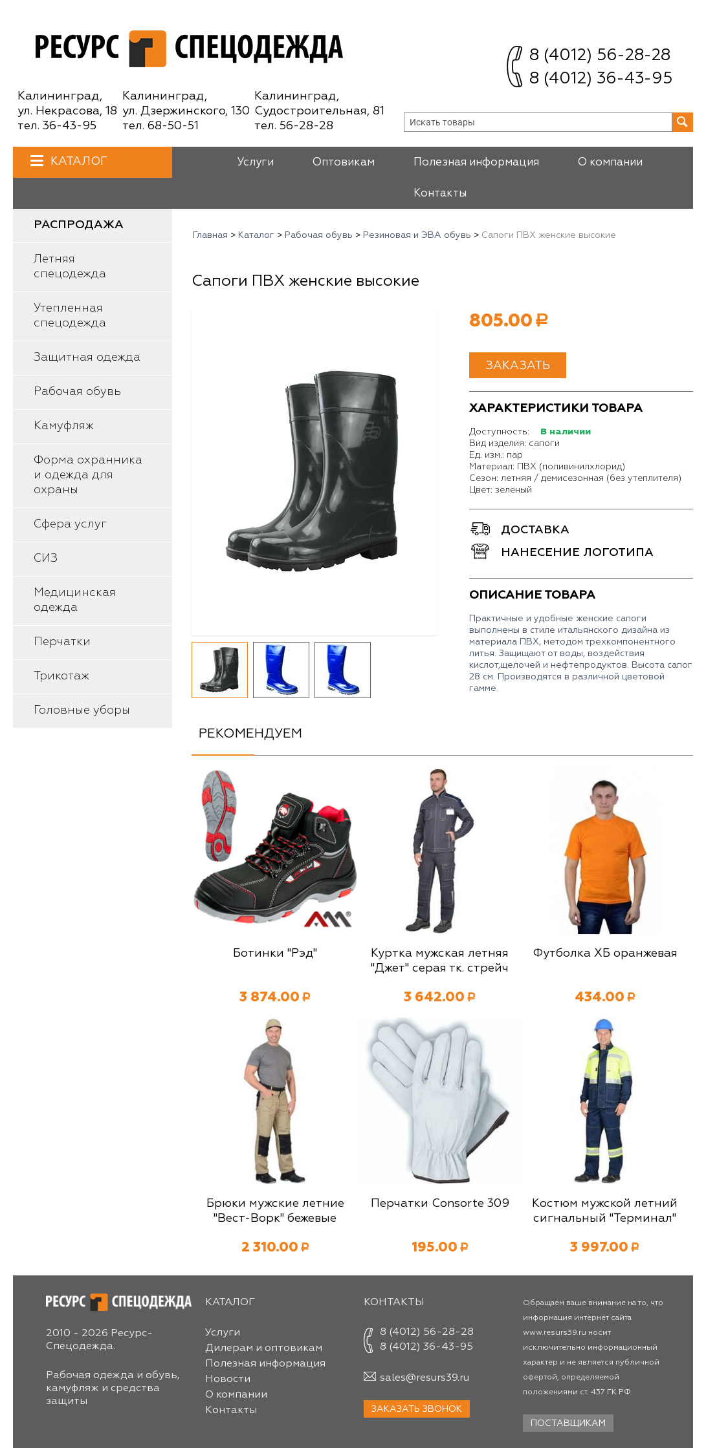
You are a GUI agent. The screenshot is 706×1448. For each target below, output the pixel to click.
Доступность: (499, 431)
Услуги (255, 162)
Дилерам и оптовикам (263, 1348)
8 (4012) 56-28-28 (599, 56)
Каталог (77, 161)
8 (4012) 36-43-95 (600, 79)
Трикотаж (61, 676)
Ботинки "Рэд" (275, 953)
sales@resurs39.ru (424, 1378)
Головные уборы (82, 710)
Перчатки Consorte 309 (440, 1203)
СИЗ (46, 558)
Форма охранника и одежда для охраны (88, 475)
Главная (210, 235)
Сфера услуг (70, 524)
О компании (610, 162)
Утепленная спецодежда (70, 316)
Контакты (440, 193)
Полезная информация (476, 162)
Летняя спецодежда (70, 266)
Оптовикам (344, 162)
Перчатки (62, 642)
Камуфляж (64, 426)
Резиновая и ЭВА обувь (417, 235)
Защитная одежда (87, 357)
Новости (227, 1379)
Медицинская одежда (75, 600)
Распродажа (79, 225)
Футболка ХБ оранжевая (605, 953)
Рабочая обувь (77, 392)
